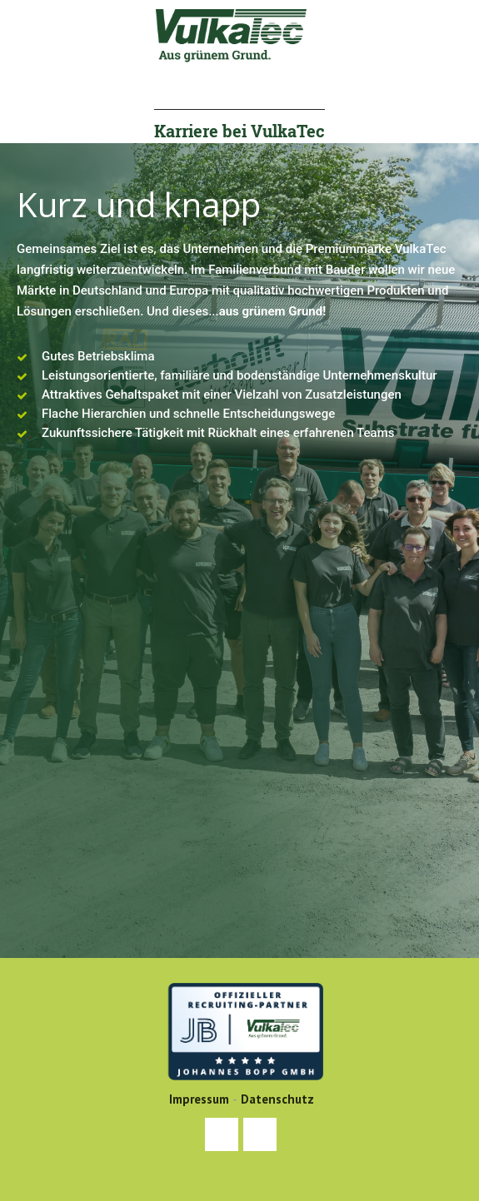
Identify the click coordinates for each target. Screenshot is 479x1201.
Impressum (199, 1099)
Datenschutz (277, 1099)
